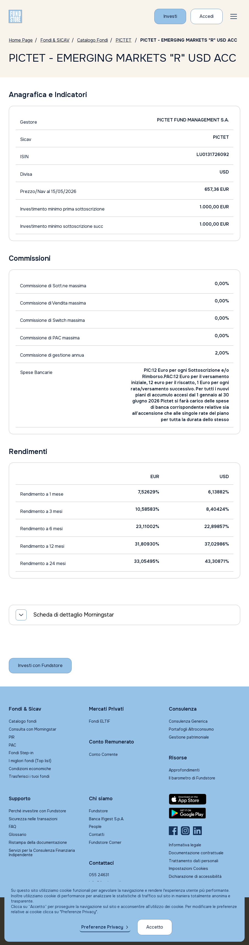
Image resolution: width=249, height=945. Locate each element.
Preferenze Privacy (102, 927)
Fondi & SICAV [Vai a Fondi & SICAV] (54, 40)
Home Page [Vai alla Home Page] (21, 40)
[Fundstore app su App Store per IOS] (204, 799)
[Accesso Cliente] (207, 16)
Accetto (154, 927)
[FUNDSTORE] (15, 16)
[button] (233, 16)
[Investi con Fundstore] (170, 16)
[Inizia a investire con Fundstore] (40, 665)
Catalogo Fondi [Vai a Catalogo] (92, 40)
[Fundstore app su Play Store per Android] (204, 813)
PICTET (124, 40)
